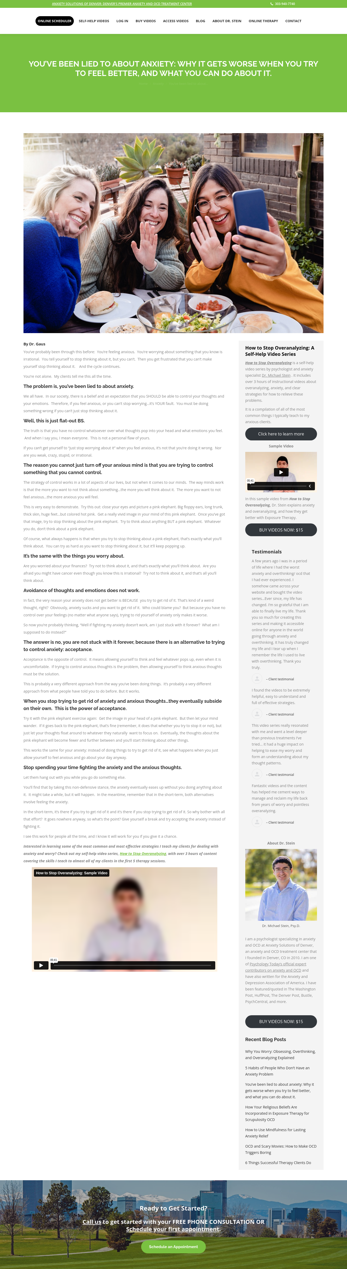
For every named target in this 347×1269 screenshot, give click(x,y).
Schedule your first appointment (172, 1229)
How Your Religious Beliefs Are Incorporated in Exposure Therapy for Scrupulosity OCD (277, 1113)
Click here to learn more (281, 434)
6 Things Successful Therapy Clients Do (278, 1162)
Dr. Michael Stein (276, 375)
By (34, 343)
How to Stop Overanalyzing (143, 853)
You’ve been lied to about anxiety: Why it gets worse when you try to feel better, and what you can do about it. (279, 1090)
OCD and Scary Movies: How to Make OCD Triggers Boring (280, 1149)
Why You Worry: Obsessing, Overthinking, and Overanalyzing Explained (280, 1054)
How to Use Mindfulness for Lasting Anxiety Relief (275, 1132)
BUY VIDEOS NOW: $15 (281, 530)
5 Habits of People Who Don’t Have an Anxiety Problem (277, 1071)
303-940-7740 (282, 4)
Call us (91, 1221)
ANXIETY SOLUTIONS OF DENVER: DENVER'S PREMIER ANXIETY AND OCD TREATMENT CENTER (122, 4)
